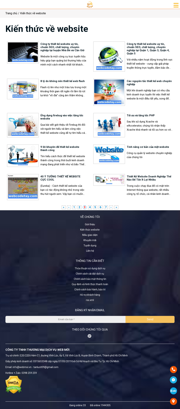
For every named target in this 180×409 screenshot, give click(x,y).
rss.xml (90, 300)
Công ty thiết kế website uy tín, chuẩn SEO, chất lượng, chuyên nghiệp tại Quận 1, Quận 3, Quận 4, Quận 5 (148, 48)
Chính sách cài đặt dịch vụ (90, 273)
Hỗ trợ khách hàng (90, 294)
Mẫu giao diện (90, 235)
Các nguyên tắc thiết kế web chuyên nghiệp (149, 83)
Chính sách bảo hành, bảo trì (89, 289)
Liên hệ (90, 250)
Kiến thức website (90, 229)
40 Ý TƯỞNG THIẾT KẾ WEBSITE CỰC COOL (60, 178)
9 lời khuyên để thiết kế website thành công (59, 148)
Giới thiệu (90, 224)
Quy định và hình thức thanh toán (90, 284)
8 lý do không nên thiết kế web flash (62, 81)
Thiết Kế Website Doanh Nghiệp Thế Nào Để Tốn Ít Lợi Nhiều (149, 178)
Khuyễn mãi (89, 240)
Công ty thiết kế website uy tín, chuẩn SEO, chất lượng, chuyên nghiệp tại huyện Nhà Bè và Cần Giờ (62, 47)
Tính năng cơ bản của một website (148, 147)
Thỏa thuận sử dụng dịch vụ (90, 268)
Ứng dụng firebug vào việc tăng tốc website (61, 117)
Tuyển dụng (89, 245)
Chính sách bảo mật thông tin (90, 279)
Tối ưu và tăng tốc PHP (141, 115)
